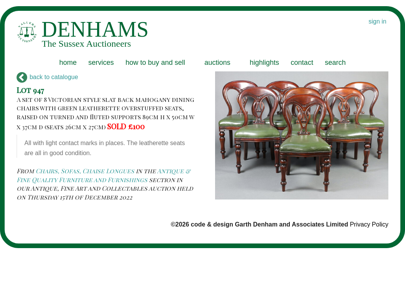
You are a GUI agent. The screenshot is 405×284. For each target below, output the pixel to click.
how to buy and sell (155, 62)
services (101, 62)
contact (302, 62)
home (68, 62)
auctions (217, 62)
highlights (264, 62)
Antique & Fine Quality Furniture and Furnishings (103, 175)
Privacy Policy (369, 224)
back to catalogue (47, 77)
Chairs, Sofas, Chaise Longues (85, 171)
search (335, 62)
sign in (377, 21)
